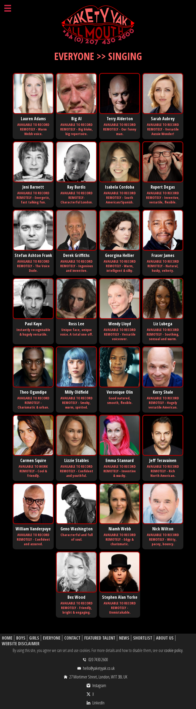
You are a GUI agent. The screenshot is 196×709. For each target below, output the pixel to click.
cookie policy (173, 650)
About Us (165, 638)
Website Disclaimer (20, 644)
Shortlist (142, 638)
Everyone (51, 638)
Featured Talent (99, 638)
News (124, 638)
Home (7, 638)
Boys (20, 638)
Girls (34, 638)
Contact (72, 638)
